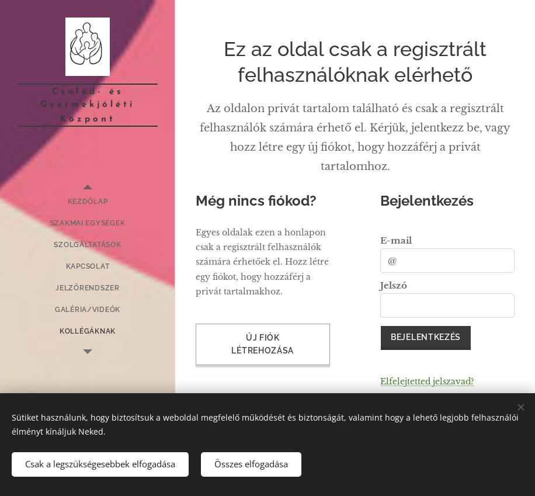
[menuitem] (88, 202)
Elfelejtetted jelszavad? (427, 381)
